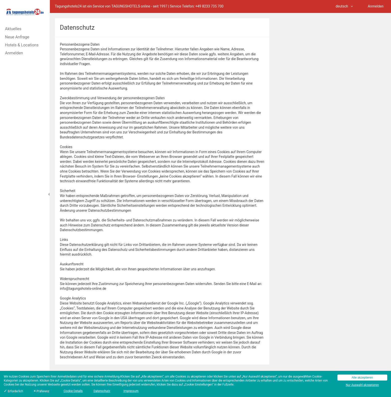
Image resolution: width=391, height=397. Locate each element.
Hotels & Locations (21, 45)
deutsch (344, 6)
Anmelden (14, 53)
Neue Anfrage (17, 37)
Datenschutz (102, 391)
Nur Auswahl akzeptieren (362, 385)
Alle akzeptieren (362, 377)
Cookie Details (73, 391)
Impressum (130, 391)
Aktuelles (13, 28)
